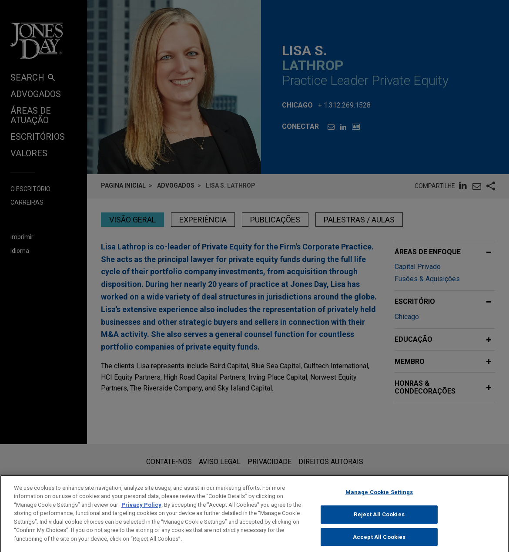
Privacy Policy (141, 513)
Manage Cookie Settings (379, 501)
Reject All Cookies (379, 523)
